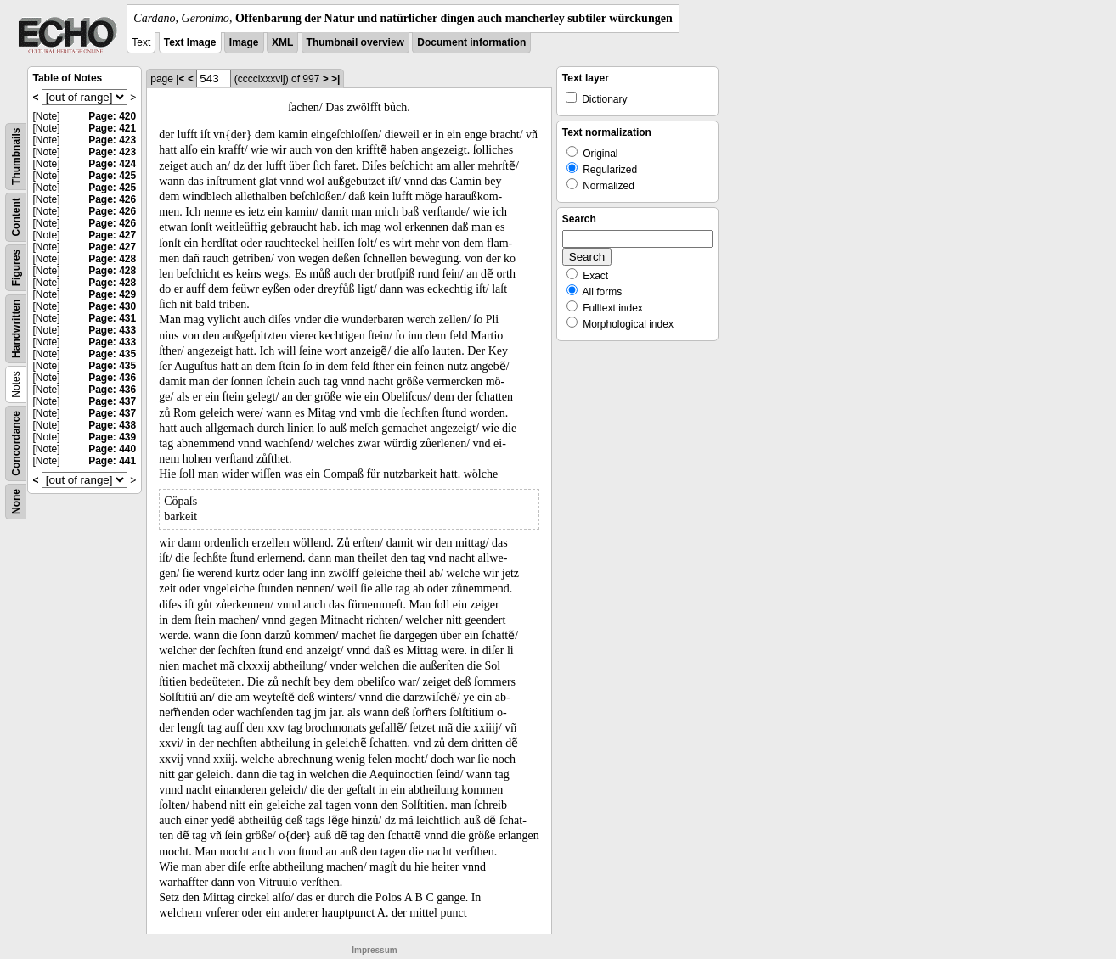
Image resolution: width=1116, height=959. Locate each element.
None (16, 501)
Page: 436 (112, 378)
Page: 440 (112, 449)
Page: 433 (112, 330)
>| (335, 79)
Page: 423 (112, 140)
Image (244, 42)
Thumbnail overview (355, 42)
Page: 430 (112, 306)
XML (282, 42)
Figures (16, 268)
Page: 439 (112, 437)
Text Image (190, 42)
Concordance (16, 443)
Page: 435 (112, 354)
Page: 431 (112, 318)
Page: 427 (112, 235)
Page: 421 (112, 128)
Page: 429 (112, 294)
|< (180, 79)
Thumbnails (16, 156)
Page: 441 (112, 461)
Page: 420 (112, 116)
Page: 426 (112, 199)
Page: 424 (112, 164)
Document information (471, 42)
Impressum (374, 950)
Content (16, 217)
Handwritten (16, 329)
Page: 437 (112, 401)
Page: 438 (112, 425)
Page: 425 (112, 176)
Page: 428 (112, 259)
